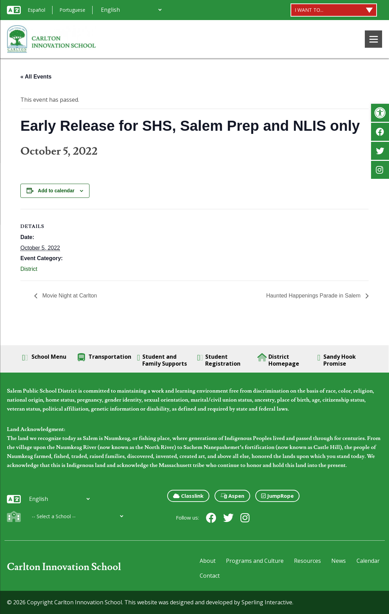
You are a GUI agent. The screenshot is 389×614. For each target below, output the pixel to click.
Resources (307, 561)
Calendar (368, 561)
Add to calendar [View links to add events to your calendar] (56, 190)
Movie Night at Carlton (69, 296)
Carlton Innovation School (64, 567)
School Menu (44, 357)
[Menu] (373, 39)
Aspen (232, 495)
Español (36, 10)
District (28, 269)
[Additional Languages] (131, 10)
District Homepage (278, 360)
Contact (210, 575)
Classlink (188, 495)
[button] (380, 113)
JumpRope (277, 495)
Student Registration (219, 360)
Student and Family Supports (162, 360)
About (208, 561)
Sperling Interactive (266, 602)
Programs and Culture (255, 561)
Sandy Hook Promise (336, 360)
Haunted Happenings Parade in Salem (314, 296)
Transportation (104, 357)
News (338, 561)
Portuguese (72, 10)
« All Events (35, 77)
